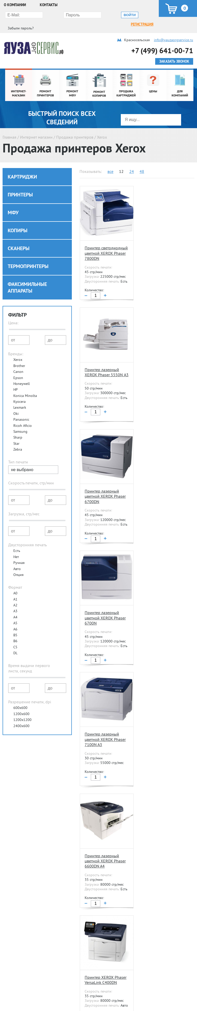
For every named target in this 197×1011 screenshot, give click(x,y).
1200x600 (21, 704)
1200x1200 (22, 710)
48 (142, 161)
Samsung (20, 421)
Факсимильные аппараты (27, 277)
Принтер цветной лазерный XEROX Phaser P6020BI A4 (101, 840)
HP (15, 379)
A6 (15, 619)
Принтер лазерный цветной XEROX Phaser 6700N (161, 361)
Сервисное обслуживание (151, 982)
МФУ (13, 202)
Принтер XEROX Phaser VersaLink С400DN (105, 598)
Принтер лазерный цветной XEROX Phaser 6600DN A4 (161, 481)
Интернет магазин (36, 127)
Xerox (17, 350)
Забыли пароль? (137, 14)
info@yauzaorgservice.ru (173, 30)
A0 (15, 583)
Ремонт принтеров (19, 994)
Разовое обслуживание (151, 1001)
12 (121, 161)
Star (16, 433)
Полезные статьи (85, 964)
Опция (18, 565)
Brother (19, 356)
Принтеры (20, 185)
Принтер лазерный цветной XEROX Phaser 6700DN (104, 361)
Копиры (17, 220)
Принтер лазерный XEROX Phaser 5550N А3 (160, 241)
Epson (18, 368)
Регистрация (16, 14)
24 (131, 161)
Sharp (17, 427)
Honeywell (21, 374)
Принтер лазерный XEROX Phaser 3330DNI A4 (162, 720)
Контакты (48, 5)
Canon (18, 362)
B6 (15, 631)
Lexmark (19, 397)
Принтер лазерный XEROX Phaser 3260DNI (162, 837)
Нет (16, 547)
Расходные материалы (82, 982)
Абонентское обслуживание (154, 994)
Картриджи (22, 167)
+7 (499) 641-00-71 (162, 41)
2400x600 (21, 716)
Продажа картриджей (85, 994)
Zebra (17, 439)
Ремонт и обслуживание (23, 982)
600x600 (20, 698)
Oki (16, 404)
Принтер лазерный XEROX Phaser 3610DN (161, 598)
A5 (15, 613)
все (110, 161)
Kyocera (19, 392)
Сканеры (18, 238)
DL (15, 643)
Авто (17, 559)
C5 (15, 637)
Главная (9, 127)
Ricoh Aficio (22, 416)
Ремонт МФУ (14, 1001)
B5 (15, 625)
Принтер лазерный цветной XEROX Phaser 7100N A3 (104, 481)
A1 (15, 589)
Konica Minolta (25, 386)
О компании (15, 5)
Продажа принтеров (74, 127)
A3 (15, 601)
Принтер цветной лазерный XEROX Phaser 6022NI (100, 720)
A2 (15, 595)
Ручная (19, 553)
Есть (16, 541)
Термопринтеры (28, 256)
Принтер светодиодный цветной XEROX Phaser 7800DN (104, 244)
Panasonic (21, 409)
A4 (15, 607)
